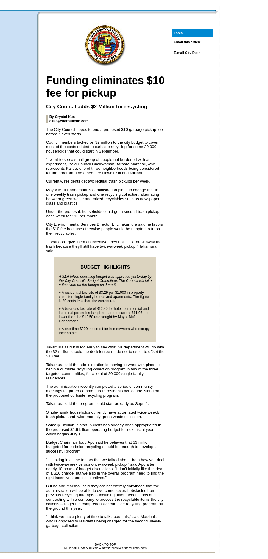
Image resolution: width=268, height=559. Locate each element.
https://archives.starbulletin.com (124, 548)
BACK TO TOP (105, 544)
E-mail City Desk (187, 52)
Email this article (187, 42)
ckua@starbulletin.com (69, 121)
